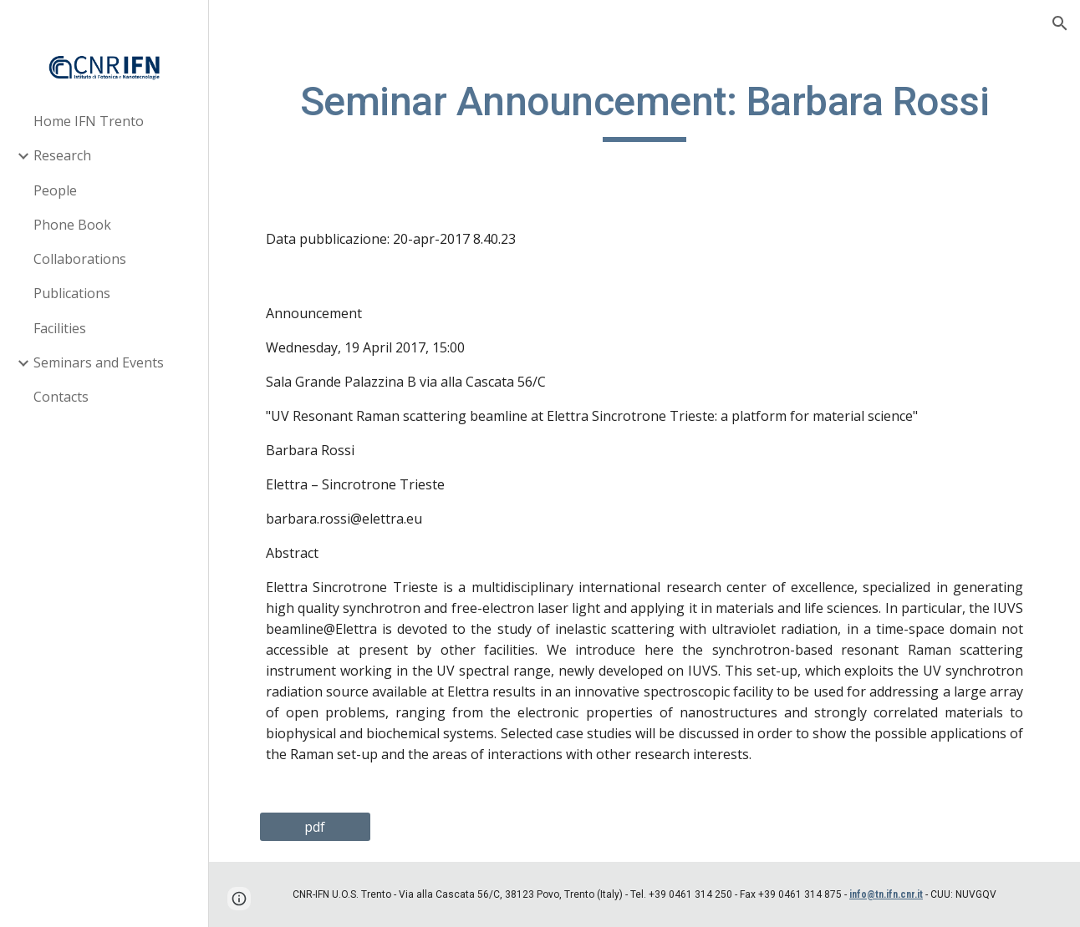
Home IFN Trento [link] (88, 121)
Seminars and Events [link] (98, 362)
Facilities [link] (59, 328)
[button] (1060, 23)
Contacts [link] (61, 397)
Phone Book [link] (72, 224)
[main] (644, 109)
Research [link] (62, 155)
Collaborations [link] (79, 259)
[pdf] (315, 826)
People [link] (55, 190)
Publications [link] (71, 293)
